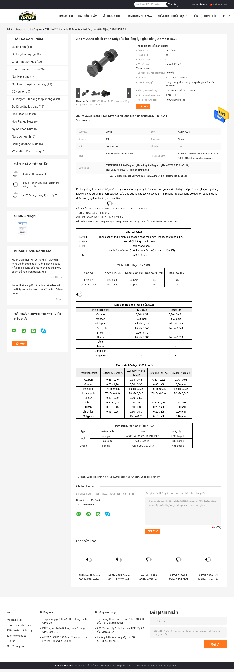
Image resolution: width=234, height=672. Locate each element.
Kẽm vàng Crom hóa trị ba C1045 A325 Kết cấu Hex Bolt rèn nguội (121, 621)
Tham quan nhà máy (138, 16)
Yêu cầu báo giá (199, 4)
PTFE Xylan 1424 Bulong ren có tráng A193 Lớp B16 (63, 630)
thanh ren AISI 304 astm (128, 477)
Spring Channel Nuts (25, 144)
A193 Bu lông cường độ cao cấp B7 (40, 195)
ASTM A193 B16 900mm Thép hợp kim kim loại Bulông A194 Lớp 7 (64, 639)
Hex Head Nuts (21, 114)
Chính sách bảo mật (63, 665)
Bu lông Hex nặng (23, 54)
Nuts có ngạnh (21, 136)
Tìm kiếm (172, 4)
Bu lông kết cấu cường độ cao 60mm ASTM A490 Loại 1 (118, 639)
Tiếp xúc (143, 106)
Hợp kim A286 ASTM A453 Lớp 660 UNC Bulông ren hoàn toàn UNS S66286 (148, 577)
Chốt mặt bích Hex (24, 61)
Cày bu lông (19, 91)
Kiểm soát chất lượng (172, 16)
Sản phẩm (21, 29)
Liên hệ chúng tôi (204, 16)
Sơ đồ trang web (16, 646)
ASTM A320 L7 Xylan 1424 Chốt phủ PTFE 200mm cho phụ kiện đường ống (178, 577)
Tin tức (226, 16)
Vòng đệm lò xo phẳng (26, 151)
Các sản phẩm (87, 16)
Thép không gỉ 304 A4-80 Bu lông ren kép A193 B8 (65, 621)
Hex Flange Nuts (22, 121)
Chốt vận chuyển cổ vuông (29, 84)
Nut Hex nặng (21, 76)
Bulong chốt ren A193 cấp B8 (101, 477)
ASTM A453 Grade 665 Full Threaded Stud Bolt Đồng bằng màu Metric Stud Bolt (89, 577)
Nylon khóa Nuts (22, 129)
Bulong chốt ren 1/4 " (151, 477)
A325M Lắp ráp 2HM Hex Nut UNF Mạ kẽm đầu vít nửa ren (121, 630)
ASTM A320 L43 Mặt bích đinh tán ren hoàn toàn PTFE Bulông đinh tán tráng (208, 577)
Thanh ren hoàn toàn (25, 69)
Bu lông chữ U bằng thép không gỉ (34, 99)
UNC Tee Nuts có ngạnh (34, 174)
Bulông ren (36, 29)
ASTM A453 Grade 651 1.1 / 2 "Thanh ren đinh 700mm (119, 577)
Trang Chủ (65, 16)
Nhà (9, 29)
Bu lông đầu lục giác (25, 106)
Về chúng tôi (111, 16)
